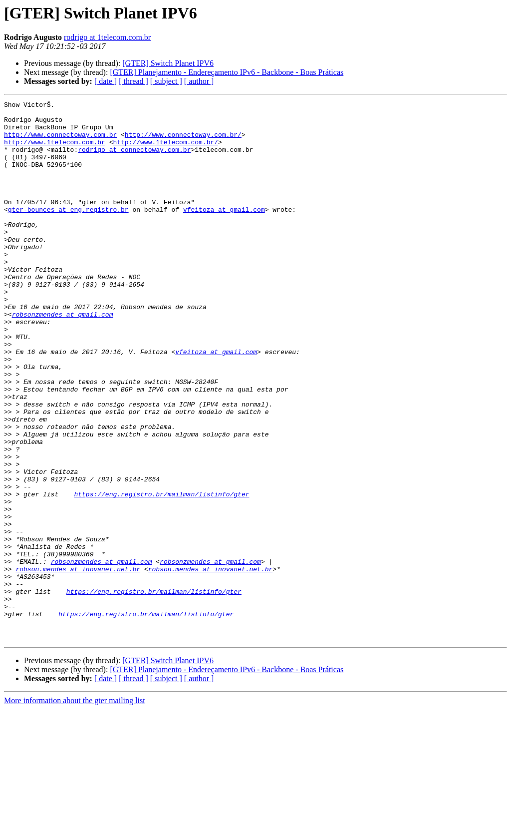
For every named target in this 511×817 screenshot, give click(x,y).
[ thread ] (133, 81)
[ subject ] (166, 81)
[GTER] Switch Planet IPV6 (168, 63)
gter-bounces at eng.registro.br (68, 231)
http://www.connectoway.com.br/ (183, 141)
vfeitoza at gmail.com (224, 231)
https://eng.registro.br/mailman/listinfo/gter (161, 573)
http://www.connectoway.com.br (60, 141)
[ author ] (199, 81)
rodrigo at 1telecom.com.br (107, 37)
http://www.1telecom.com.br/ (165, 150)
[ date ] (105, 81)
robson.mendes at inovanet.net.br (77, 663)
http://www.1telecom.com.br (54, 150)
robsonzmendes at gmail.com (62, 357)
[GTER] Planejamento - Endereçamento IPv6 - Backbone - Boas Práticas (226, 72)
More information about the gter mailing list (74, 808)
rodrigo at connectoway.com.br (134, 159)
